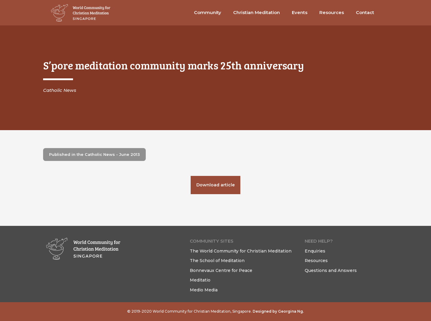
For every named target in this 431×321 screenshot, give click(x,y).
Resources (316, 260)
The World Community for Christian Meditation (241, 251)
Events (299, 12)
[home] (81, 12)
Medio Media (204, 290)
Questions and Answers (331, 270)
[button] (207, 12)
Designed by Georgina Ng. (278, 311)
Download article (215, 185)
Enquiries (315, 251)
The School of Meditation (217, 260)
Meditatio (200, 280)
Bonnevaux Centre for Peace (221, 270)
